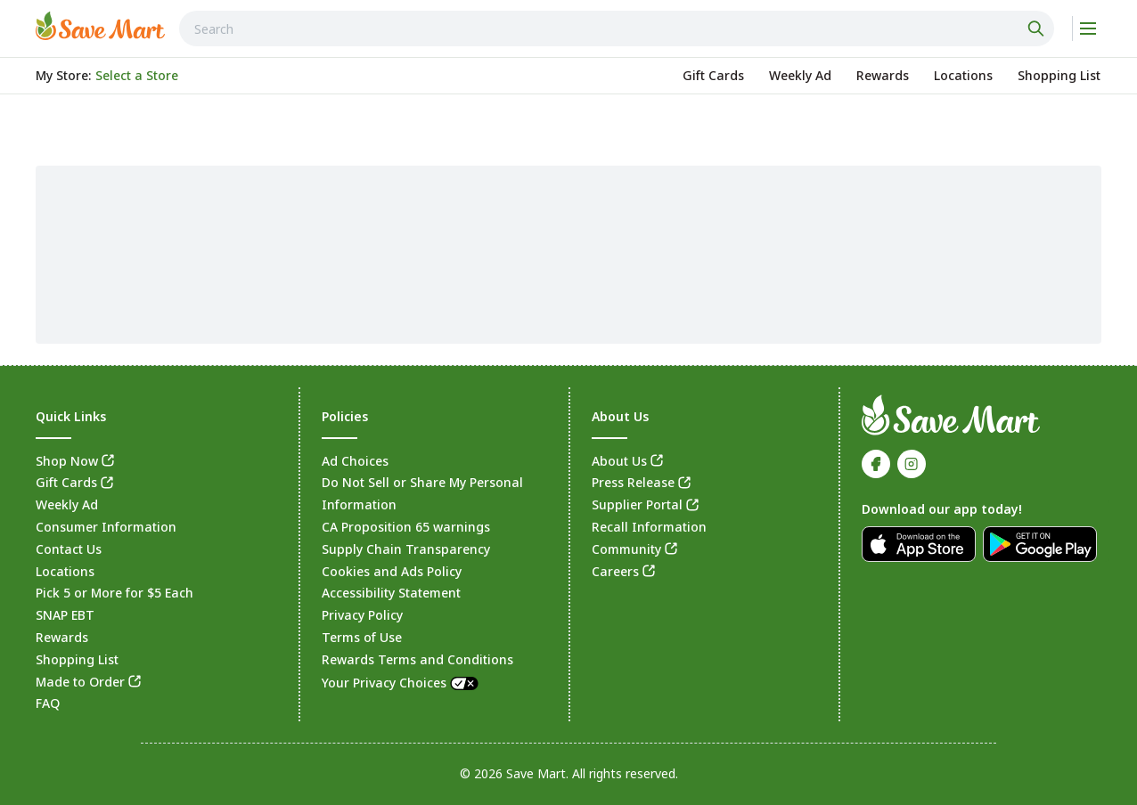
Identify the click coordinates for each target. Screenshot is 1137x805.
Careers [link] (615, 571)
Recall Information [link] (649, 526)
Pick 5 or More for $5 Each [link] (114, 592)
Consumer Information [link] (106, 526)
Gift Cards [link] (66, 482)
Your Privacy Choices (401, 682)
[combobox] (616, 28)
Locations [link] (65, 571)
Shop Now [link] (67, 460)
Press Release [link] (633, 482)
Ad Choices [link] (355, 460)
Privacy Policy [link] (362, 614)
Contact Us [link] (69, 549)
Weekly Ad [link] (67, 504)
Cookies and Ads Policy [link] (392, 571)
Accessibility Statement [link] (391, 592)
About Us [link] (619, 460)
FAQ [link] (48, 703)
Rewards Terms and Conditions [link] (417, 659)
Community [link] (626, 549)
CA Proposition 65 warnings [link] (406, 526)
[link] (100, 26)
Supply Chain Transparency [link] (406, 549)
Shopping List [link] (77, 659)
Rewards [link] (62, 637)
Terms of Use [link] (362, 637)
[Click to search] (1038, 28)
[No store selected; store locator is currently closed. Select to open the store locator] (136, 76)
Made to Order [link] (80, 681)
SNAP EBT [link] (65, 614)
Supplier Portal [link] (637, 504)
